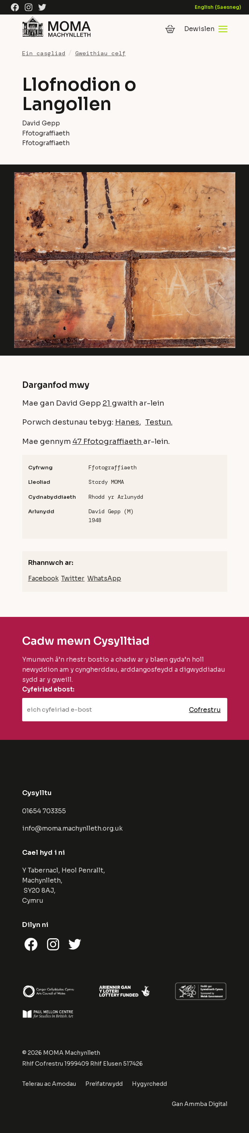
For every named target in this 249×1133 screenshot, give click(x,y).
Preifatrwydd (104, 1083)
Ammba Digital (205, 1104)
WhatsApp (104, 578)
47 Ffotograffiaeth (107, 441)
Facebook (43, 578)
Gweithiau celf (100, 53)
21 (107, 403)
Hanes (127, 422)
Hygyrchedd (149, 1083)
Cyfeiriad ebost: (48, 689)
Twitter (72, 578)
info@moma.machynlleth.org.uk (72, 828)
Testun (158, 422)
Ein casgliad (44, 53)
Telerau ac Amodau (49, 1083)
